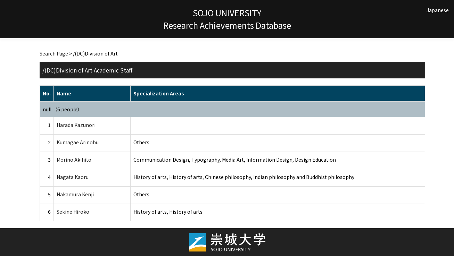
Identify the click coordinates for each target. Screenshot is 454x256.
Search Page (54, 53)
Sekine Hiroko (73, 211)
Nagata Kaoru (73, 176)
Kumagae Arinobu (78, 142)
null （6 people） (62, 109)
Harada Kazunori (76, 124)
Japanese (438, 10)
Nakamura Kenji (75, 194)
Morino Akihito (74, 159)
